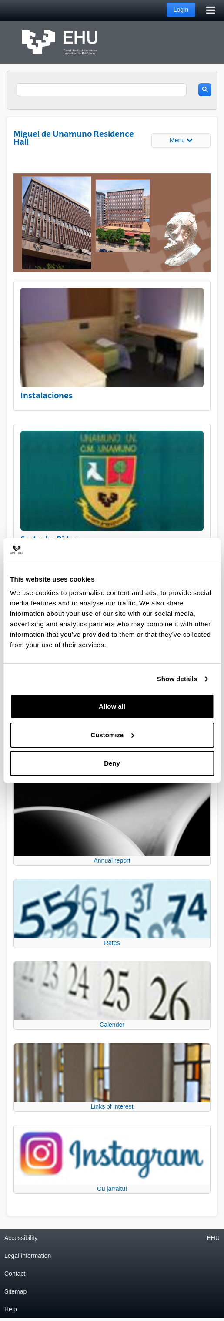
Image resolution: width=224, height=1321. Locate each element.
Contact (14, 1273)
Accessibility (20, 1237)
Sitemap (15, 1291)
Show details (177, 678)
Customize (112, 735)
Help (10, 1309)
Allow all (112, 706)
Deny (112, 763)
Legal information (27, 1255)
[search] (102, 89)
